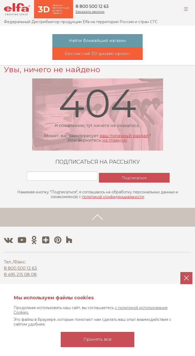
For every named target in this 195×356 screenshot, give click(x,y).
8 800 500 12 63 (92, 6)
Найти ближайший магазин (97, 40)
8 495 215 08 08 (20, 274)
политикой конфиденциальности (113, 196)
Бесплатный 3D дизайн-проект (97, 53)
